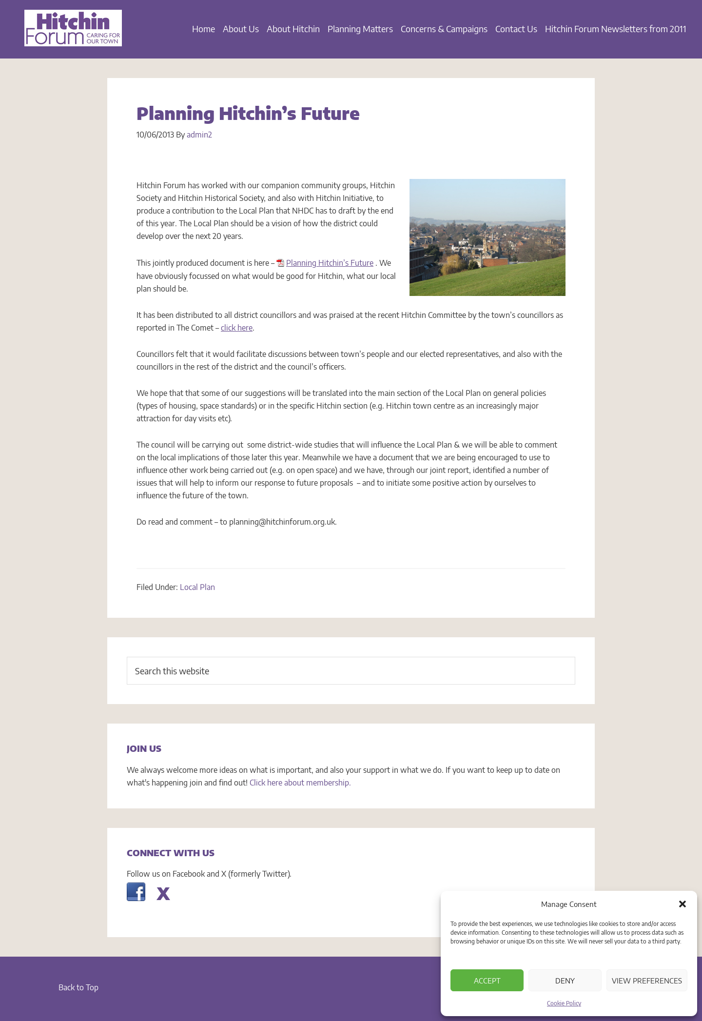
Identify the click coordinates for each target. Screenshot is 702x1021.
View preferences (647, 980)
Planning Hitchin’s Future (329, 263)
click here (237, 328)
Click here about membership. (300, 782)
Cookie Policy (564, 1003)
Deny (565, 980)
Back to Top (78, 987)
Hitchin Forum (73, 34)
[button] (682, 904)
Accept (487, 980)
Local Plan (197, 587)
